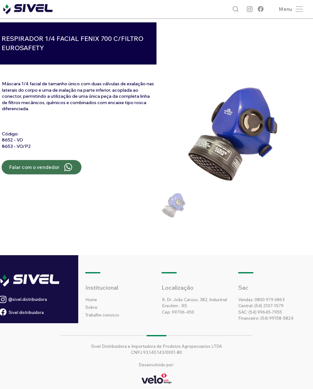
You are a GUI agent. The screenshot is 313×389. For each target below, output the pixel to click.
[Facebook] (260, 9)
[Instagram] (250, 9)
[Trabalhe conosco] (114, 315)
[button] (289, 9)
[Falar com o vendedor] (41, 167)
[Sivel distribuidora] (38, 312)
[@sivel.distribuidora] (43, 299)
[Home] (108, 299)
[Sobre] (108, 307)
